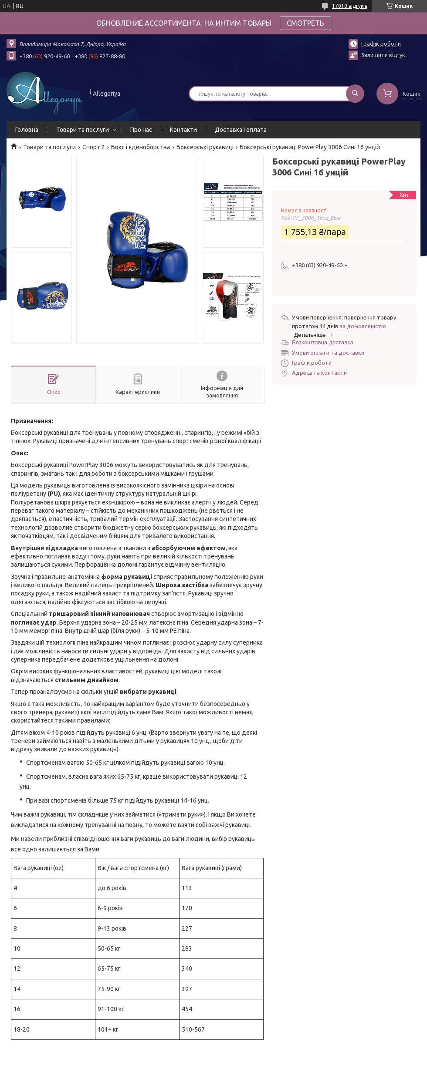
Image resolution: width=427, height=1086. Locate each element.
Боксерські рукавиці (205, 147)
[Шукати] (355, 93)
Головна (26, 130)
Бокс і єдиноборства (140, 147)
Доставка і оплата (241, 130)
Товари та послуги (82, 130)
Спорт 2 (93, 147)
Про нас (141, 130)
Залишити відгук (383, 55)
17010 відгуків (349, 6)
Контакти (183, 130)
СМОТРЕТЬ (305, 23)
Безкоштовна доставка (322, 342)
